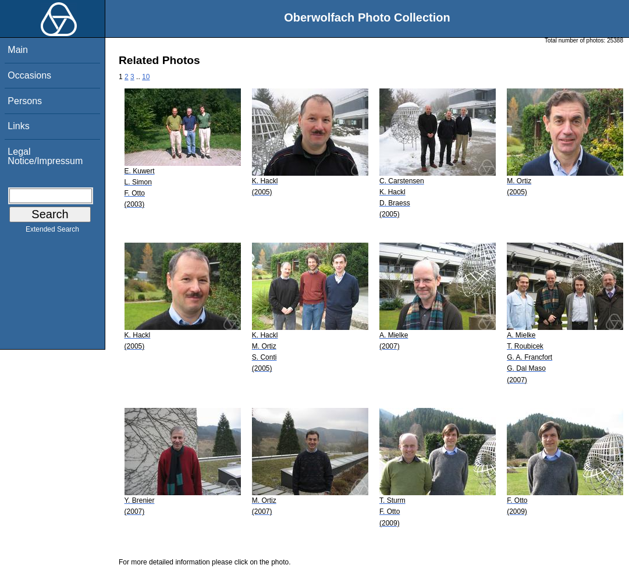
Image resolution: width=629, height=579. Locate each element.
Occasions (29, 75)
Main (18, 50)
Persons (25, 101)
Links (18, 126)
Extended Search (52, 231)
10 (146, 77)
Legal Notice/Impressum (45, 156)
